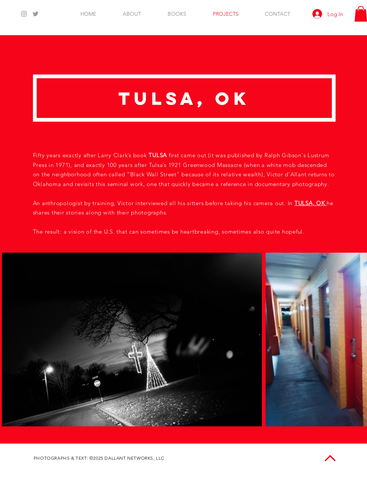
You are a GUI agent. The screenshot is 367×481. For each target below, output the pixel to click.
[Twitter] (35, 14)
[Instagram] (24, 14)
